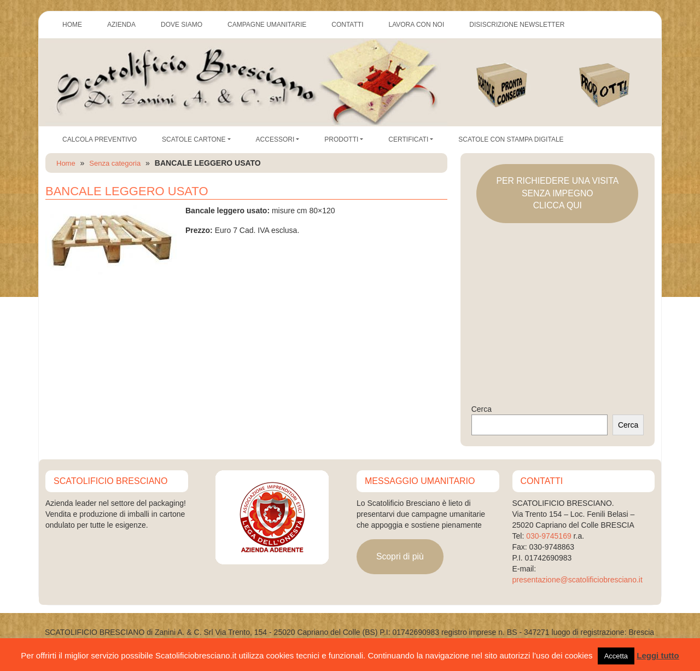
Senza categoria (115, 163)
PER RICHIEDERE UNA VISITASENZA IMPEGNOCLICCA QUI (557, 193)
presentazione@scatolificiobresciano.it (577, 579)
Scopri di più (400, 556)
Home (65, 163)
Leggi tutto (658, 655)
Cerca (481, 409)
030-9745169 (548, 536)
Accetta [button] (616, 656)
